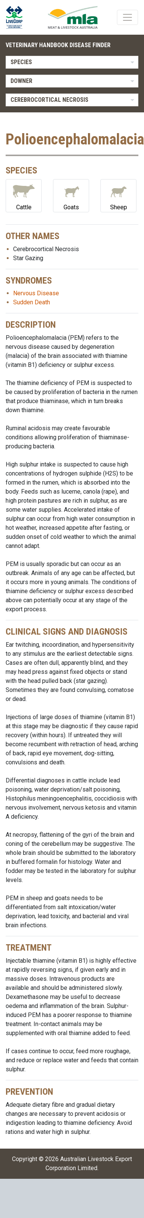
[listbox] (72, 62)
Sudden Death (31, 302)
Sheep (118, 195)
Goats (71, 195)
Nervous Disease (36, 293)
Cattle (23, 195)
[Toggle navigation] (127, 17)
